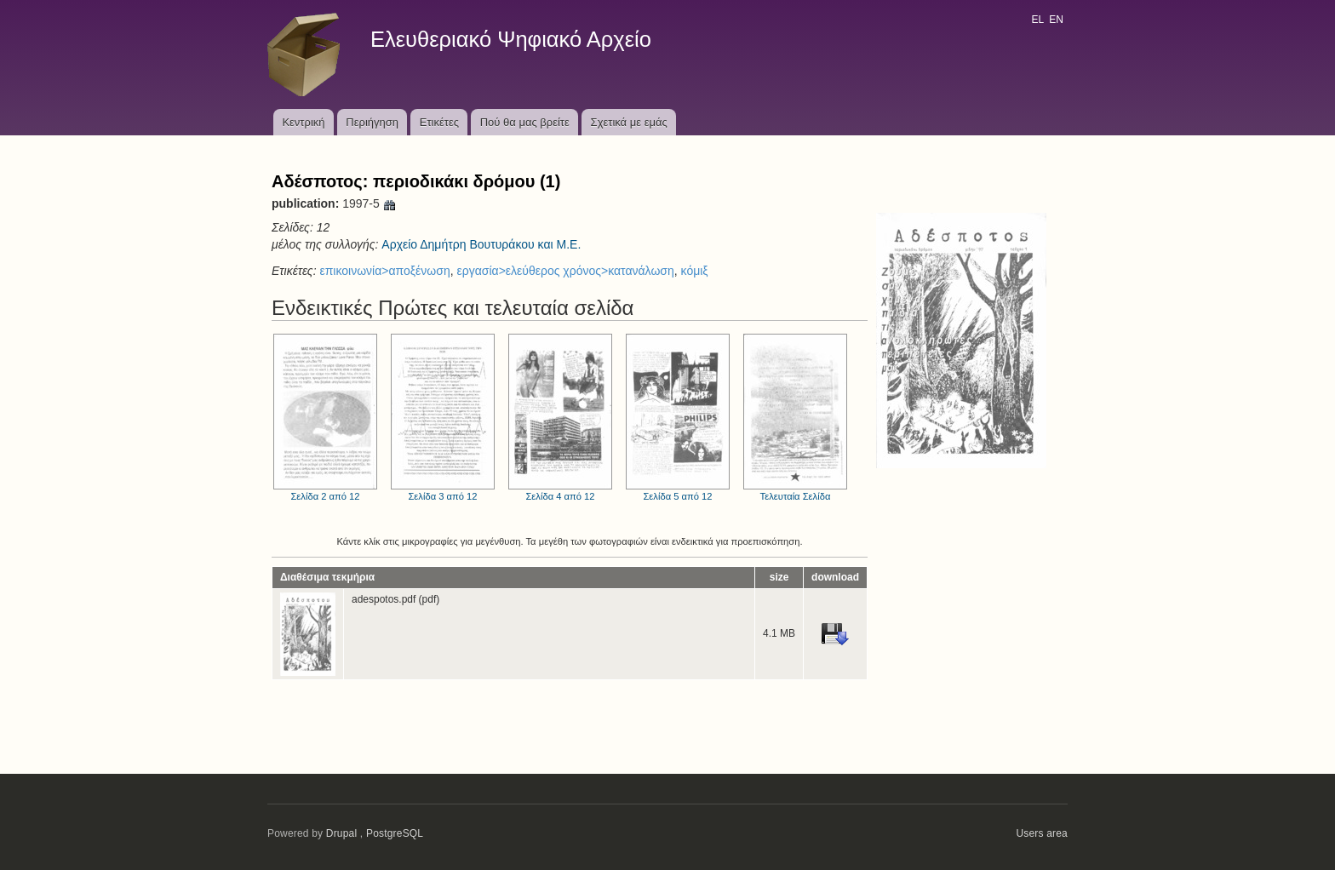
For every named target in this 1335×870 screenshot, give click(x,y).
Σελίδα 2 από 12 (325, 417)
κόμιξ (694, 271)
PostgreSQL (394, 833)
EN (1056, 20)
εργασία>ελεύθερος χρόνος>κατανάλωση (564, 271)
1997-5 (369, 203)
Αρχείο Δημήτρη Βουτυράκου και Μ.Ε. (481, 244)
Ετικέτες (439, 122)
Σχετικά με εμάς (629, 122)
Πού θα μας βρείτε (525, 122)
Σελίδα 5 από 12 (678, 417)
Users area (1042, 833)
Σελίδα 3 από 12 (443, 417)
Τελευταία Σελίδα (795, 417)
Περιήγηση (372, 122)
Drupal (342, 833)
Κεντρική (303, 122)
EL (1037, 20)
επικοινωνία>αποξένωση (384, 271)
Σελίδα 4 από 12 (560, 417)
